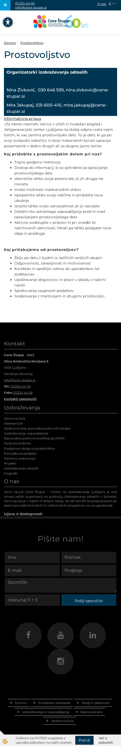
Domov (10, 43)
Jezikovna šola (62, 721)
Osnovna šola (14, 418)
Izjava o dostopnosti (23, 514)
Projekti (10, 463)
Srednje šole (13, 423)
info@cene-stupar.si (31, 7)
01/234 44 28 (23, 393)
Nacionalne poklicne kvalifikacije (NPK (34, 438)
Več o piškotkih (106, 740)
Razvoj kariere (91, 712)
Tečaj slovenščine (17, 443)
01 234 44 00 (25, 3)
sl (110, 3)
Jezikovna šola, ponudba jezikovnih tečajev (37, 428)
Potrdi (84, 740)
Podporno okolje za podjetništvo (29, 448)
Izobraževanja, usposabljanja (26, 433)
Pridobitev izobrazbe (54, 703)
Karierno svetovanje (19, 458)
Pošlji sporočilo (89, 600)
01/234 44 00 (21, 386)
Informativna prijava (22, 118)
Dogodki (11, 473)
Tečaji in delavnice (96, 703)
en (114, 3)
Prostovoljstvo (31, 43)
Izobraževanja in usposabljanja (45, 712)
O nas (101, 4)
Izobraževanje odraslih (21, 468)
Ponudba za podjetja (20, 453)
